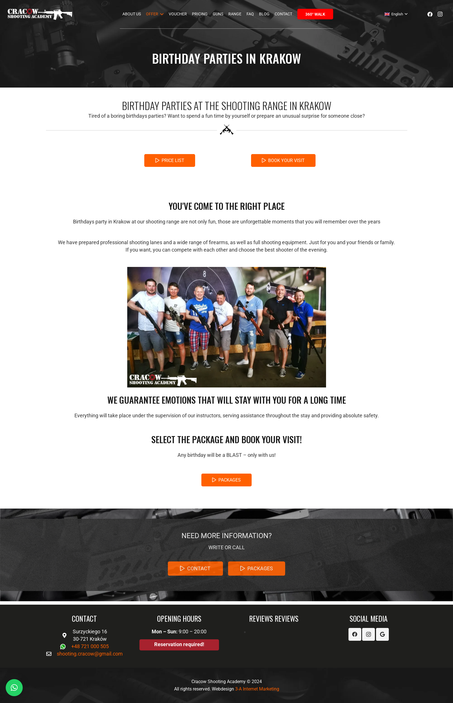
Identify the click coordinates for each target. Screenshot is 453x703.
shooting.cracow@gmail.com (90, 654)
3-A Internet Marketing (257, 689)
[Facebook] (430, 14)
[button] (14, 687)
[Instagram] (440, 14)
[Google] (382, 634)
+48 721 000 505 (90, 646)
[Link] (40, 14)
